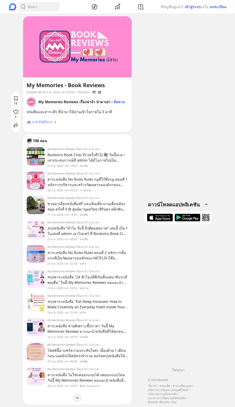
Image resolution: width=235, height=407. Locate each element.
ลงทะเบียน (218, 6)
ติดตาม (119, 101)
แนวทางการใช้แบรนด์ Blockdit (166, 398)
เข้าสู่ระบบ (193, 6)
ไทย (174, 402)
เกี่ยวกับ (152, 386)
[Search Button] (23, 6)
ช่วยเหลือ (164, 386)
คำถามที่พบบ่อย (182, 386)
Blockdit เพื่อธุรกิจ (158, 402)
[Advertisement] (178, 297)
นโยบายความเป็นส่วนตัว (162, 394)
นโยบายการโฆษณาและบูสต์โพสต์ (168, 390)
